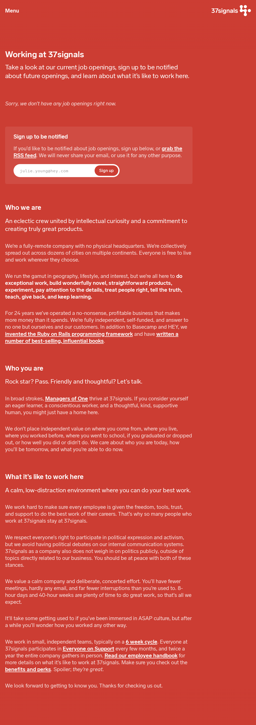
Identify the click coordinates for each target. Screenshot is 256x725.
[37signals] (231, 10)
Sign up (106, 170)
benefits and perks (28, 669)
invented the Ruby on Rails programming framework (69, 334)
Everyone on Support (88, 648)
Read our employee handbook (141, 655)
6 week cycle (141, 641)
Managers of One (66, 398)
